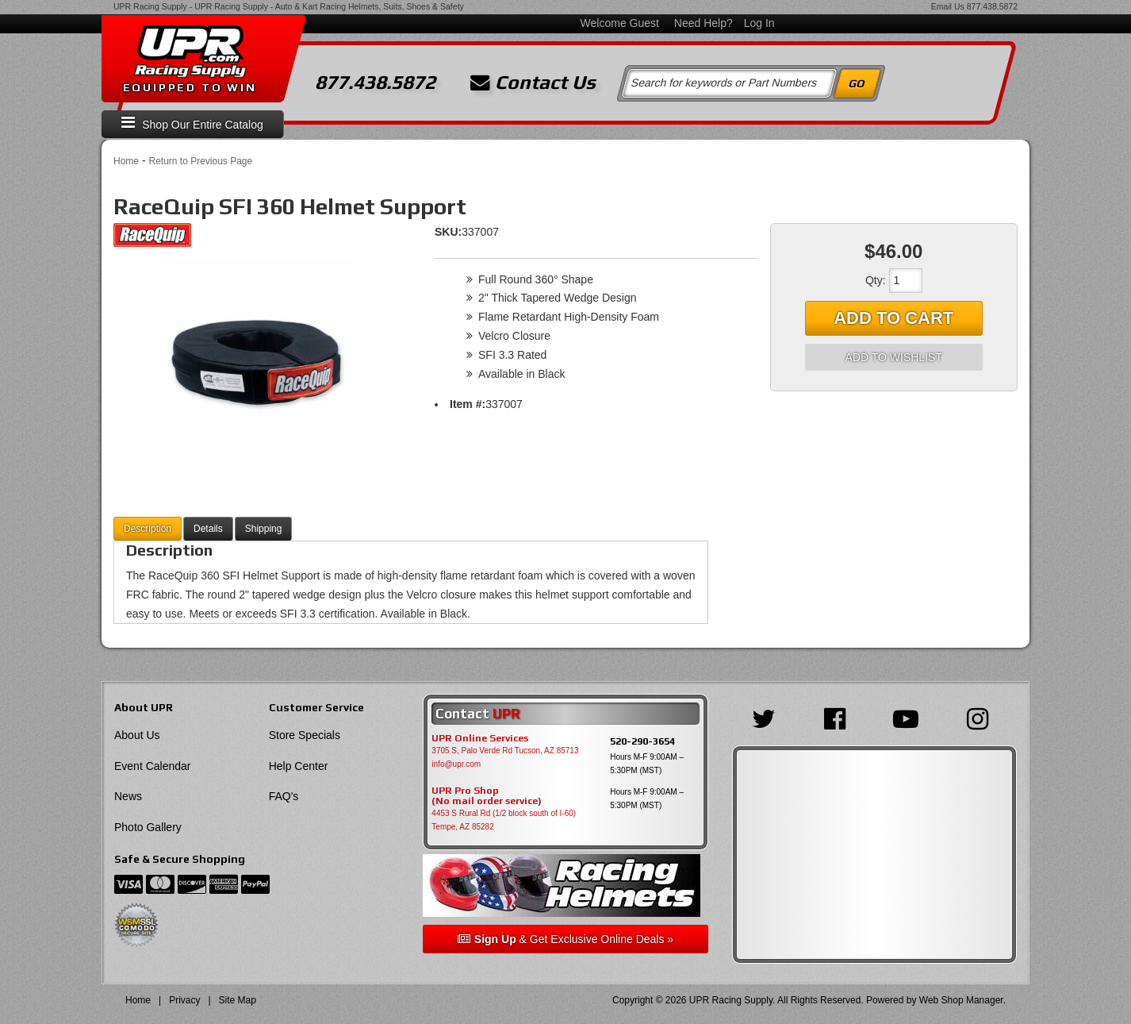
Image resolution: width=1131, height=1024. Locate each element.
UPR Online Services (479, 738)
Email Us (947, 6)
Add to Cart (893, 318)
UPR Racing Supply (150, 6)
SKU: (448, 231)
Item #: (467, 404)
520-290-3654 (642, 741)
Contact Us (533, 82)
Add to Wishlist (893, 357)
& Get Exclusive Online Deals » (565, 939)
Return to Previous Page (200, 161)
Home (126, 161)
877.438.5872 (992, 6)
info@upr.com (456, 764)
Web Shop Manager (961, 1000)
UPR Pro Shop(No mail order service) (486, 796)
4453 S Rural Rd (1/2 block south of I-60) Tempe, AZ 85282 (503, 820)
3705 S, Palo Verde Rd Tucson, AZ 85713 (504, 750)
